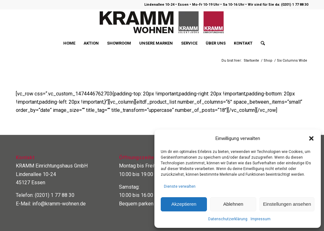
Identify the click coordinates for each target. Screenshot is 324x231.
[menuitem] (69, 43)
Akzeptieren (183, 204)
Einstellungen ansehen (287, 204)
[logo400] (162, 22)
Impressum (261, 219)
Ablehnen (233, 204)
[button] (311, 138)
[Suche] (261, 43)
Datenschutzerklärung (227, 219)
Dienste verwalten (180, 186)
